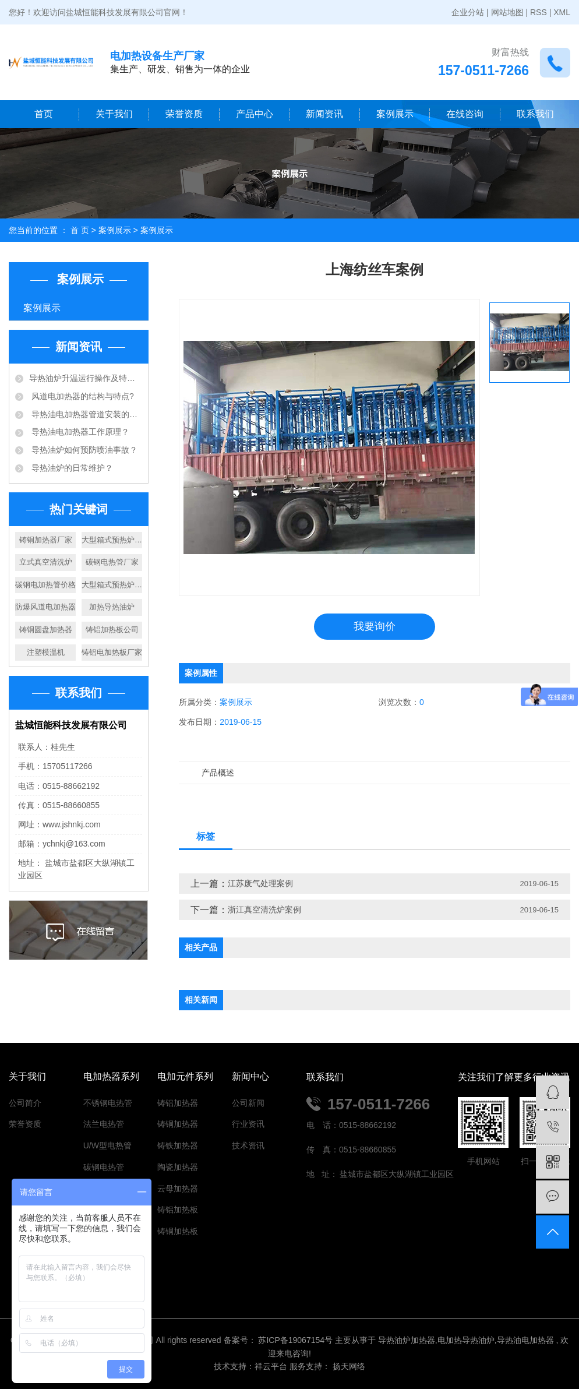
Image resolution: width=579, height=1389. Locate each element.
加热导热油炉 (112, 606)
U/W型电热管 (107, 1145)
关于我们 (114, 114)
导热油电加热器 (525, 1340)
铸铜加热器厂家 (45, 539)
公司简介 (25, 1103)
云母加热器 (177, 1188)
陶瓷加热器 (177, 1167)
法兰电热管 (103, 1124)
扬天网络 (347, 1366)
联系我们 (535, 114)
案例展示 (395, 114)
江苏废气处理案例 (260, 883)
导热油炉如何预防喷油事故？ (83, 449)
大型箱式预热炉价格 (112, 584)
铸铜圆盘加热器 (45, 629)
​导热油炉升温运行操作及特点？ (85, 378)
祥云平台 (271, 1366)
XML (561, 12)
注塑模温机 (46, 652)
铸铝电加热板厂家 (112, 652)
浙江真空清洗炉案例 (264, 909)
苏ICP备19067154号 (295, 1340)
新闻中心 (250, 1076)
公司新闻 (248, 1103)
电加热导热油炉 (466, 1340)
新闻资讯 (324, 114)
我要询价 (375, 626)
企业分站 (467, 12)
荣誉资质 (184, 114)
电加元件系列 (185, 1076)
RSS (538, 12)
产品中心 (254, 114)
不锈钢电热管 (107, 1103)
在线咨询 (464, 114)
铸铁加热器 (177, 1145)
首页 (43, 114)
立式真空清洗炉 (45, 562)
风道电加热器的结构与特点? (81, 396)
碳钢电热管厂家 (112, 562)
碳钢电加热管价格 (45, 584)
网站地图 (507, 12)
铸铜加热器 (177, 1124)
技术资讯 (248, 1145)
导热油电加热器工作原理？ (79, 431)
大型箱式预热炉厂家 (112, 539)
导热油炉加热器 (406, 1340)
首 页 (79, 230)
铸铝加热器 (177, 1103)
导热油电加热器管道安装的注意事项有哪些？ (85, 414)
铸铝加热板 (177, 1209)
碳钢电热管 (103, 1167)
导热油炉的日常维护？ (71, 468)
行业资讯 (248, 1124)
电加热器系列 (111, 1076)
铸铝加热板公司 (112, 629)
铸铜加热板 (177, 1231)
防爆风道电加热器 (45, 606)
